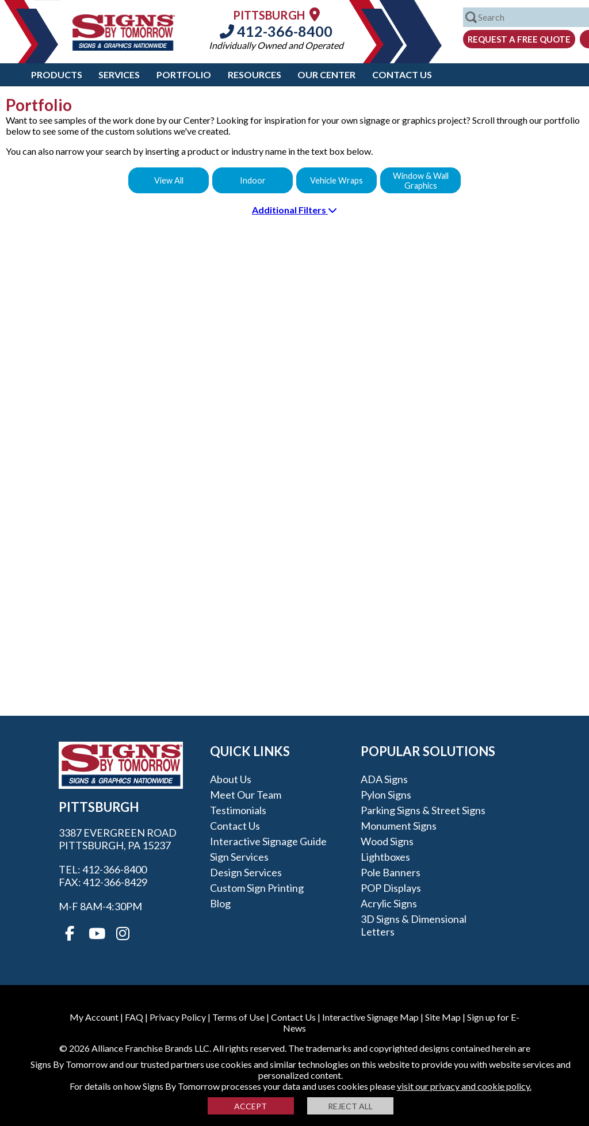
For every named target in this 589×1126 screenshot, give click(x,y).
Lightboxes (385, 856)
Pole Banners (390, 872)
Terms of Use (238, 1017)
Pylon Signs (386, 794)
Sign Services (239, 856)
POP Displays (391, 887)
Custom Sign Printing (257, 887)
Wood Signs (387, 841)
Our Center (326, 74)
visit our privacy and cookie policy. (464, 1086)
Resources (254, 74)
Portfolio (183, 74)
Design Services (246, 872)
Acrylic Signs (389, 903)
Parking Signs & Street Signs (423, 810)
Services (119, 74)
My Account (94, 1017)
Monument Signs (399, 825)
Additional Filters (294, 209)
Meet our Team (245, 794)
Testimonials (238, 810)
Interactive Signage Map (370, 1017)
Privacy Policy (178, 1017)
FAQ (134, 1017)
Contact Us (402, 74)
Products (56, 74)
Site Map (443, 1017)
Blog (220, 903)
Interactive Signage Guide (268, 841)
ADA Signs (384, 779)
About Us (230, 779)
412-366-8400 (276, 31)
